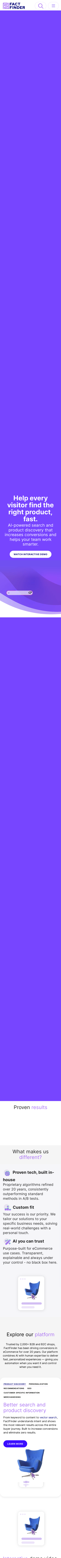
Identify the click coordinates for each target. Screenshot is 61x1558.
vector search (48, 1417)
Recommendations (14, 1388)
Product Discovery (15, 1384)
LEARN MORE (15, 1443)
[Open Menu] (53, 5)
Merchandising (12, 1397)
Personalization (38, 1384)
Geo (29, 1388)
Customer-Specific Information (22, 1393)
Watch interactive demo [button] (30, 554)
